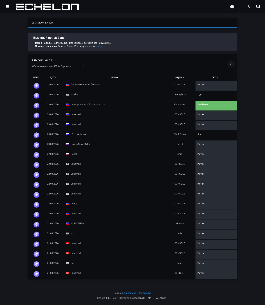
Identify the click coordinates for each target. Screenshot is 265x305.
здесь (98, 46)
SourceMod (130, 293)
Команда (132, 297)
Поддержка (144, 293)
